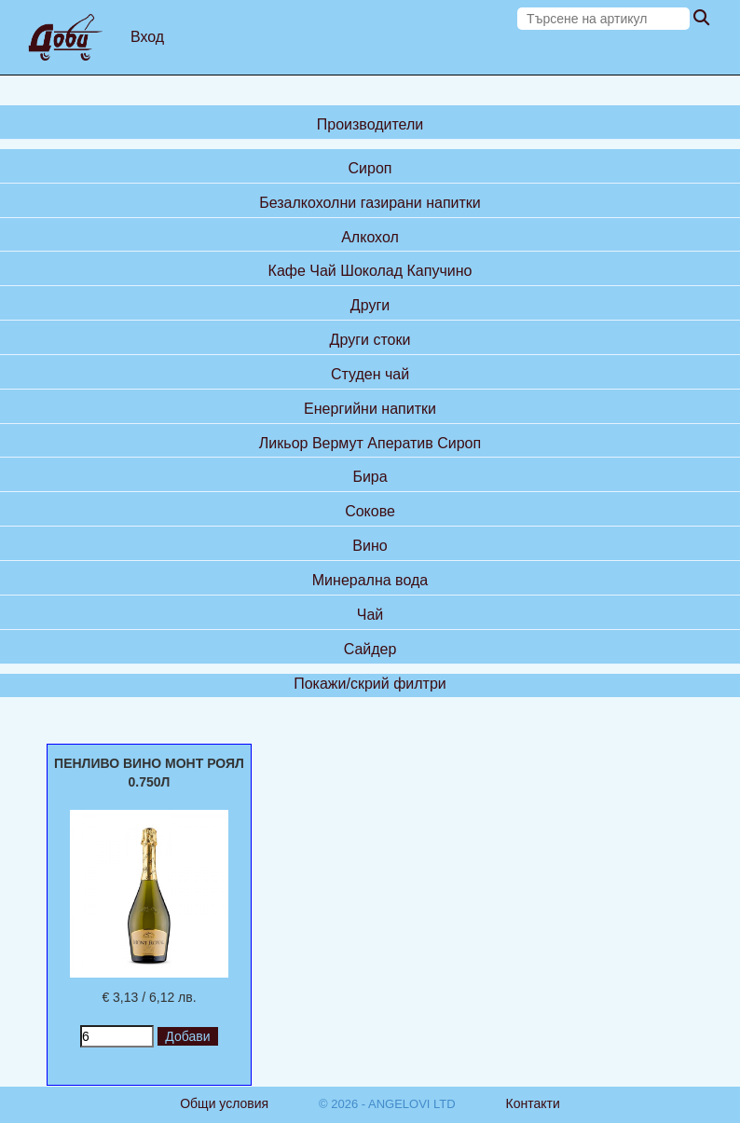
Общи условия (224, 1103)
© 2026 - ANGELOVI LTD (387, 1104)
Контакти (533, 1103)
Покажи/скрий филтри (370, 684)
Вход (147, 37)
